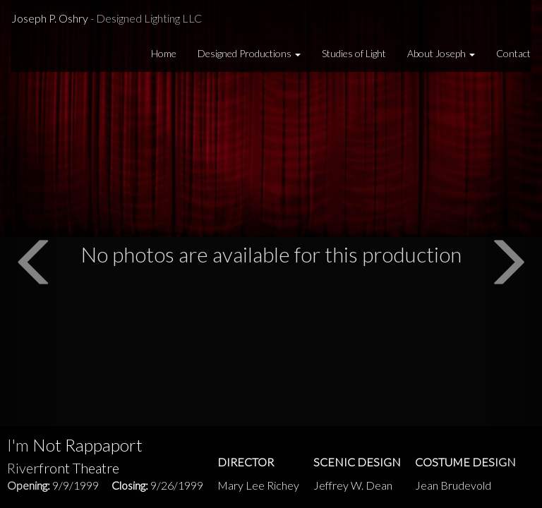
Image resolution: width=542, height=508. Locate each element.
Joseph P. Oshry (106, 18)
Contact (513, 53)
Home (163, 53)
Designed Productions (249, 53)
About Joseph (441, 53)
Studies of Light (354, 53)
